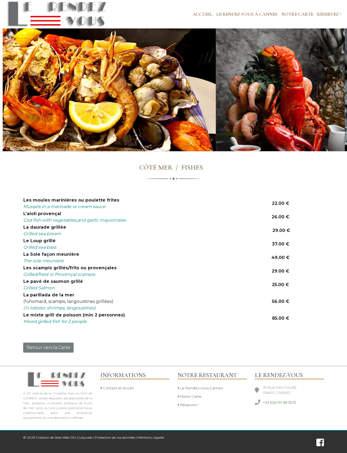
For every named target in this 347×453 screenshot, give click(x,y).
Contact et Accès (117, 388)
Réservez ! (329, 14)
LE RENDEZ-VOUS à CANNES (247, 14)
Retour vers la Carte (48, 347)
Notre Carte (189, 396)
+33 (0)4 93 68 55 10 (279, 402)
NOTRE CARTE (297, 14)
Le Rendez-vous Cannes (200, 388)
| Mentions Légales (150, 437)
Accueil (202, 14)
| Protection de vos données (114, 437)
